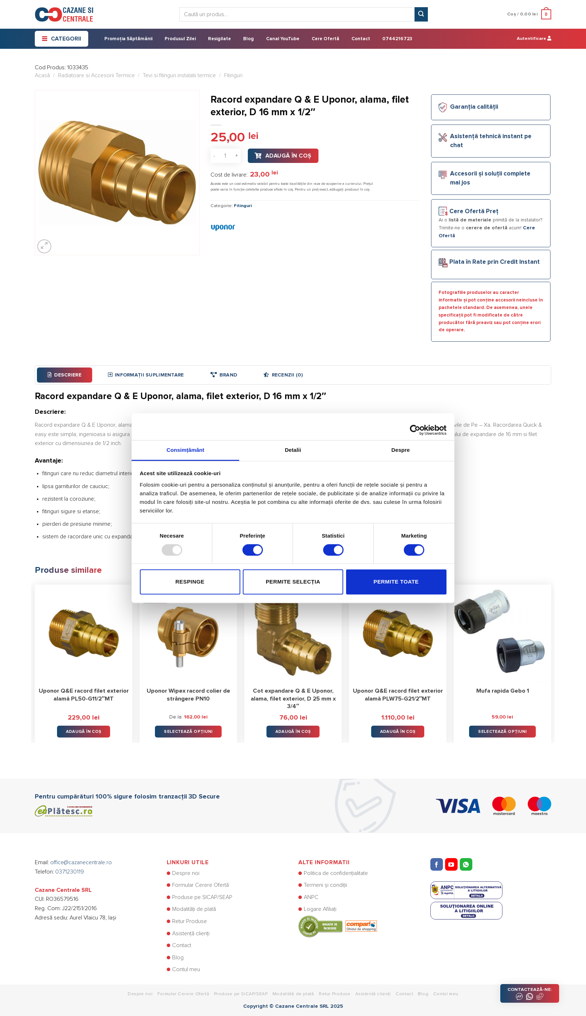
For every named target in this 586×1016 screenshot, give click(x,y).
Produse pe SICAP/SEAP (202, 897)
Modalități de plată (194, 909)
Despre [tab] (400, 450)
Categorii (61, 38)
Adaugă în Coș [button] (83, 732)
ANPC (311, 897)
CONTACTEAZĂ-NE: (529, 993)
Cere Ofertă (325, 39)
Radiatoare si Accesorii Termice (96, 75)
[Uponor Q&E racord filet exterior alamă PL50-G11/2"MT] (83, 633)
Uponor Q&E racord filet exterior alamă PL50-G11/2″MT (84, 695)
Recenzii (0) (283, 375)
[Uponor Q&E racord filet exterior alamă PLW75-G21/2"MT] (397, 633)
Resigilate (219, 39)
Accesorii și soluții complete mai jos (490, 178)
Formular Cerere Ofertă (200, 885)
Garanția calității (474, 107)
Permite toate (396, 582)
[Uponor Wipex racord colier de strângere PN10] (188, 633)
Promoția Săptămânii (128, 39)
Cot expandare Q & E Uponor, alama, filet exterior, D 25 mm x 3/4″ (293, 698)
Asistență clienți (190, 933)
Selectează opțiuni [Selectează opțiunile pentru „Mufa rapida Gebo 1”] (502, 732)
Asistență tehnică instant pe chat (490, 141)
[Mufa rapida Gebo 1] (502, 633)
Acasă (42, 75)
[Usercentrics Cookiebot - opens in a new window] (415, 426)
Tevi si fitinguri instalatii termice (179, 75)
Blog (248, 39)
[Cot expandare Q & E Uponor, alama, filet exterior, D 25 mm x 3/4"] (293, 633)
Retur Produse (189, 921)
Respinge (189, 582)
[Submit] (421, 14)
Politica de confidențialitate (336, 873)
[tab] (64, 375)
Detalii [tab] (293, 450)
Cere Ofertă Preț (473, 212)
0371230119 (69, 872)
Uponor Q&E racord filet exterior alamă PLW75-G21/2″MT (398, 695)
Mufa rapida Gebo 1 (502, 691)
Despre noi (185, 873)
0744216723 (397, 39)
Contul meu (186, 969)
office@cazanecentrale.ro (81, 862)
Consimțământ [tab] (185, 450)
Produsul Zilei (180, 39)
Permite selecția (293, 582)
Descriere (64, 375)
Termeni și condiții (325, 885)
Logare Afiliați (320, 909)
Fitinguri (233, 75)
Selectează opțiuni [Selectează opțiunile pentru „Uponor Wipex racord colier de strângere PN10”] (188, 732)
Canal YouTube (282, 39)
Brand (224, 375)
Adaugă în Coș (288, 156)
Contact (360, 39)
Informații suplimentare (146, 375)
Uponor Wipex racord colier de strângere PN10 (188, 695)
